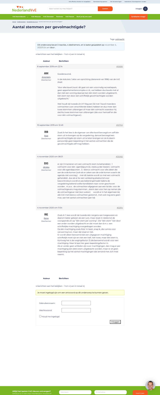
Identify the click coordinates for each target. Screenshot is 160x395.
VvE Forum (69, 16)
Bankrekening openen (100, 1)
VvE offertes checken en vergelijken (79, 1)
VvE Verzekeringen (116, 1)
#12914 (120, 207)
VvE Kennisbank (20, 17)
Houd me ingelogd (50, 316)
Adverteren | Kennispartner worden (135, 1)
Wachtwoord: (45, 310)
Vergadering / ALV (32, 21)
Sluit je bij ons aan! (84, 16)
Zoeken (105, 9)
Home (14, 21)
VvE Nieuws (36, 16)
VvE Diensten (48, 16)
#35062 (119, 156)
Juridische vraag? (138, 16)
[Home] (24, 9)
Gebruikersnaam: (47, 303)
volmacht (119, 39)
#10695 (119, 66)
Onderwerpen (21, 21)
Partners (59, 16)
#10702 (119, 125)
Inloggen (142, 9)
